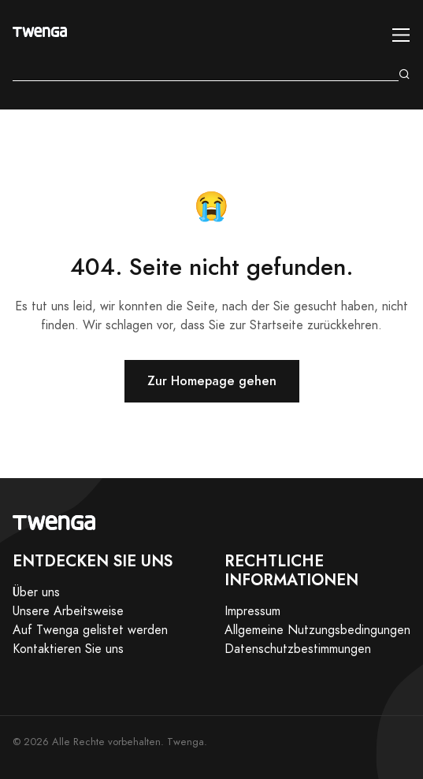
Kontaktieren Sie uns (68, 649)
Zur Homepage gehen (211, 381)
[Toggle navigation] (401, 35)
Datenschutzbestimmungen (297, 649)
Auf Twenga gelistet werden (90, 630)
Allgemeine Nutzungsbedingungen (317, 630)
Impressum (252, 611)
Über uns (36, 592)
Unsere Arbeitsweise (68, 611)
